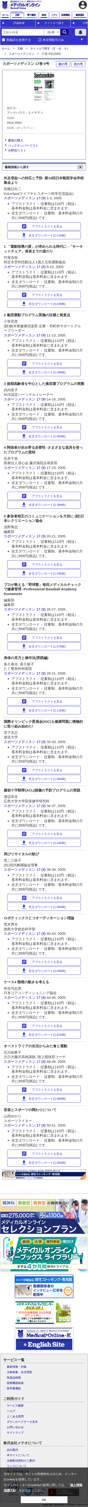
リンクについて (17, 1466)
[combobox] (23, 32)
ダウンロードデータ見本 (22, 1421)
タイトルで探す (54, 23)
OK (44, 1500)
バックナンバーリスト (23, 145)
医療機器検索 (15, 1383)
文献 (20, 48)
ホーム (6, 48)
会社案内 (12, 1449)
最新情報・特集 (17, 1366)
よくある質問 (15, 1416)
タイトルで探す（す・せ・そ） (50, 48)
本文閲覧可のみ (53, 40)
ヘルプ (11, 1411)
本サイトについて (18, 1455)
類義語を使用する (18, 40)
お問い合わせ (15, 1427)
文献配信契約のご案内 (21, 1460)
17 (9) (41, 198)
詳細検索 (19, 23)
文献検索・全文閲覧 (19, 1372)
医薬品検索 (14, 1377)
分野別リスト (17, 150)
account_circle (83, 5)
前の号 (63, 64)
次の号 (78, 64)
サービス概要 (15, 1405)
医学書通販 (14, 1388)
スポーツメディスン (21, 54)
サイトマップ (15, 1432)
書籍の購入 (15, 140)
